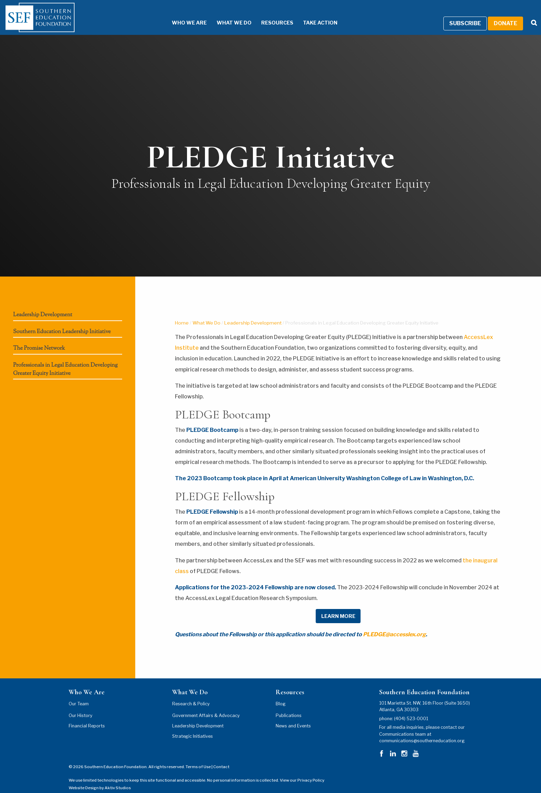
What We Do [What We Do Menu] (223, 14)
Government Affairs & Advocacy (206, 706)
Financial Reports (87, 716)
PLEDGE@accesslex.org (394, 625)
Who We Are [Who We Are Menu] (178, 14)
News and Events (293, 716)
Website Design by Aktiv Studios (100, 779)
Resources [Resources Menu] (267, 14)
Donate (505, 14)
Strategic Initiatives (192, 727)
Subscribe (465, 14)
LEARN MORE (338, 607)
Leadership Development (42, 306)
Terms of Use (198, 758)
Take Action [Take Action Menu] (310, 14)
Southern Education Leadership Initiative (62, 323)
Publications (289, 706)
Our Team (79, 694)
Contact (221, 758)
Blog (281, 694)
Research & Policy (191, 694)
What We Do (206, 314)
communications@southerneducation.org (422, 731)
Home (182, 314)
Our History (80, 706)
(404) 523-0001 (411, 709)
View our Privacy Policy (302, 771)
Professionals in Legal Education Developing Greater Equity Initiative (65, 360)
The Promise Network (39, 340)
